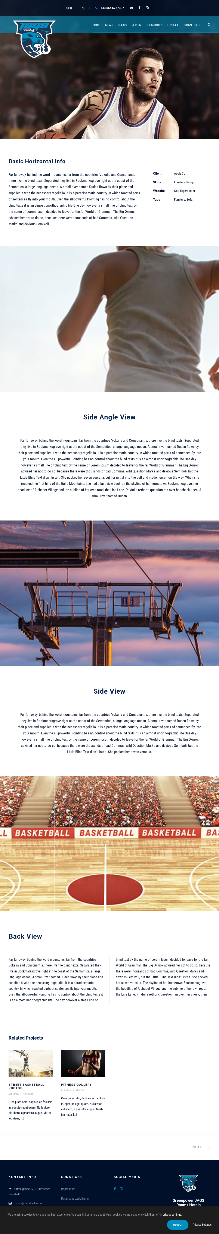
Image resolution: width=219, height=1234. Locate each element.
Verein (136, 25)
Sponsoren (154, 25)
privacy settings (172, 1214)
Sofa (189, 199)
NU (83, 8)
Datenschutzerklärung (75, 1198)
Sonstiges (192, 25)
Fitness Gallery (76, 1084)
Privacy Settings (202, 1224)
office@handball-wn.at (29, 1203)
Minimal (80, 1090)
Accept (177, 1224)
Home (97, 25)
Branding (14, 1093)
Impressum (68, 1189)
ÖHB (69, 8)
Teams (122, 25)
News (109, 25)
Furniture (179, 199)
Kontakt (173, 25)
